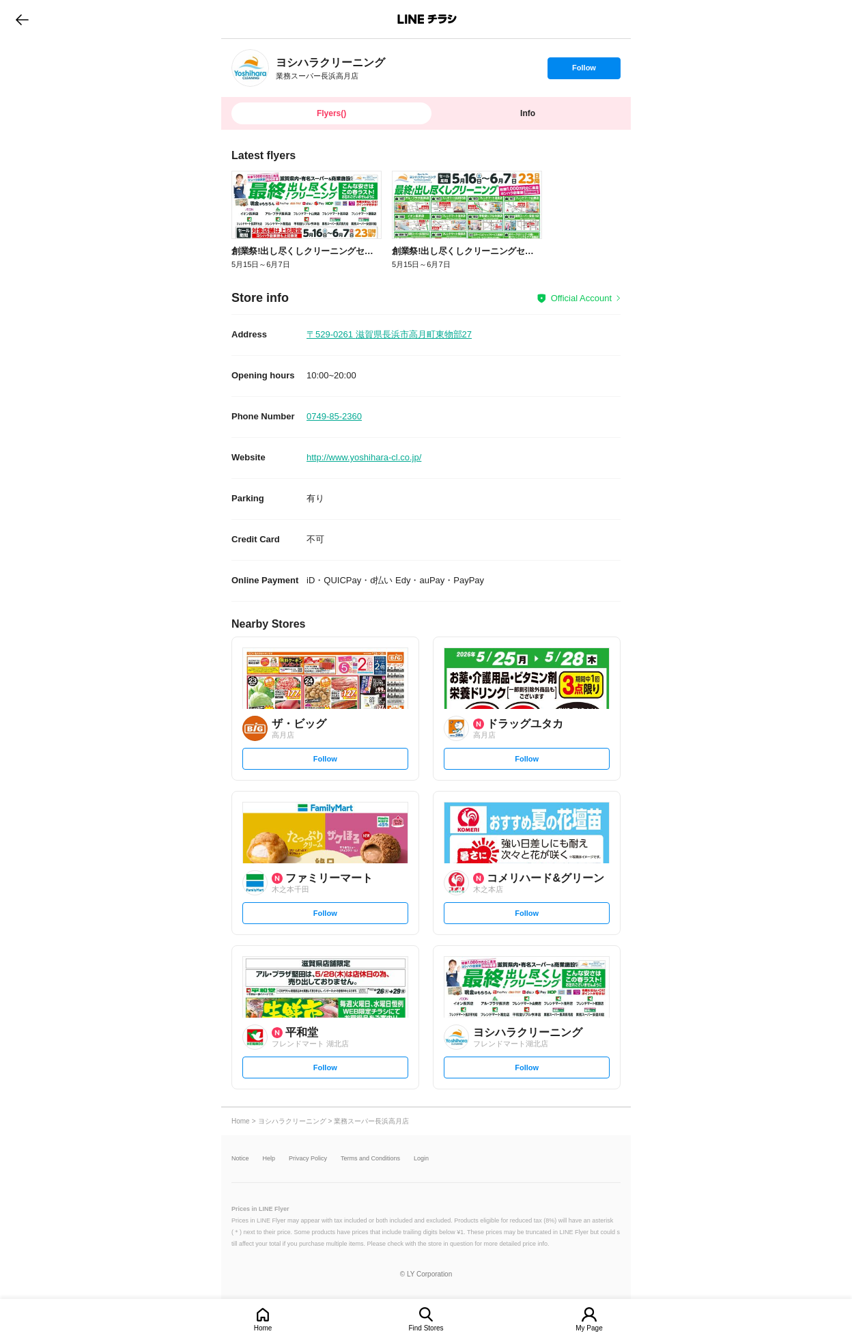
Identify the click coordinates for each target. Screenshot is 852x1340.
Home (263, 1328)
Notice (240, 1159)
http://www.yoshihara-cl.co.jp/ (364, 457)
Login (421, 1159)
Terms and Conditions (370, 1159)
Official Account (581, 298)
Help (269, 1159)
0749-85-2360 (334, 416)
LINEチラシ (427, 19)
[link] (250, 68)
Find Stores (425, 1328)
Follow (583, 71)
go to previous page (22, 19)
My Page (589, 1328)
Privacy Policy (308, 1159)
